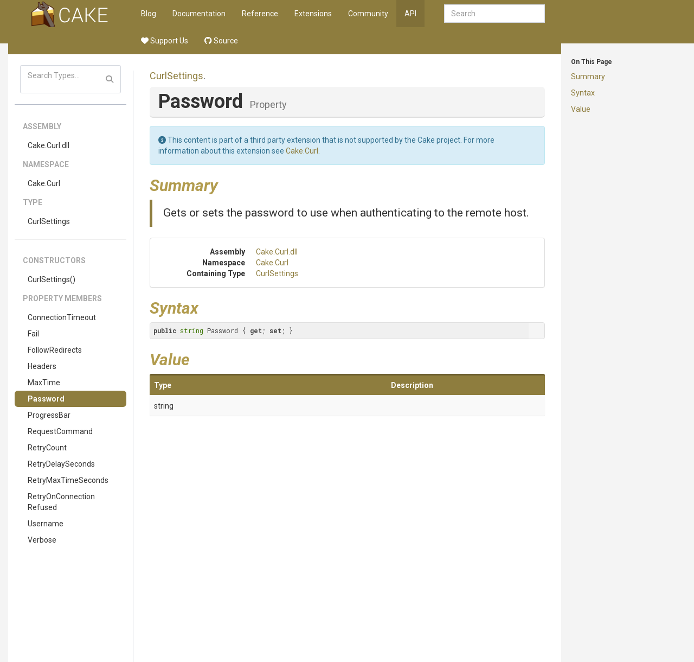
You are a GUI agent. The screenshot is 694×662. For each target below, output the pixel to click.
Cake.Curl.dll (48, 145)
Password (46, 398)
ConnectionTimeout (62, 317)
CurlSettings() (51, 279)
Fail (33, 333)
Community (368, 13)
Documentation (199, 13)
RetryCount (47, 447)
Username (45, 523)
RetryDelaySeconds (61, 464)
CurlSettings (49, 221)
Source (221, 40)
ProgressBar (49, 415)
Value (580, 109)
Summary (588, 76)
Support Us (164, 40)
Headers (42, 366)
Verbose (42, 540)
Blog (148, 13)
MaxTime (44, 382)
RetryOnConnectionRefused (61, 502)
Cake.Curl (44, 183)
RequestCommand (60, 431)
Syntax (583, 92)
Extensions (313, 13)
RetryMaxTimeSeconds (68, 480)
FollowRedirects (55, 350)
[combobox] (494, 13)
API (410, 13)
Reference (260, 13)
